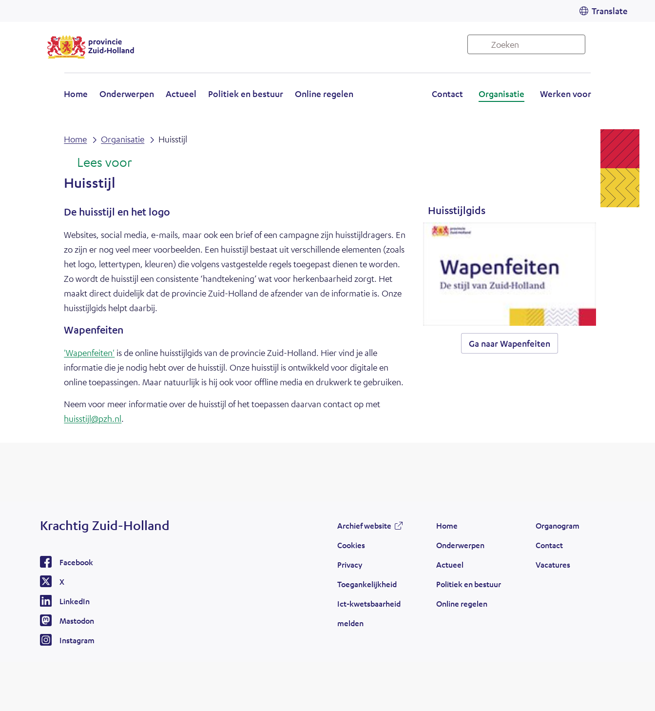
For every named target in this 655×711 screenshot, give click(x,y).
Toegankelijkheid (367, 584)
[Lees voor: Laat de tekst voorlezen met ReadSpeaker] (98, 163)
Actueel (181, 93)
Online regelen (324, 93)
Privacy (349, 564)
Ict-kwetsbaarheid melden (369, 613)
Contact (447, 93)
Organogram (557, 525)
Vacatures (553, 564)
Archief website (364, 525)
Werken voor (565, 93)
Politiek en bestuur (245, 93)
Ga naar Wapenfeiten (509, 343)
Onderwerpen (126, 93)
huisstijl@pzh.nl (92, 418)
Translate (610, 10)
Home (76, 93)
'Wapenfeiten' (89, 352)
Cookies (351, 545)
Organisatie (501, 93)
